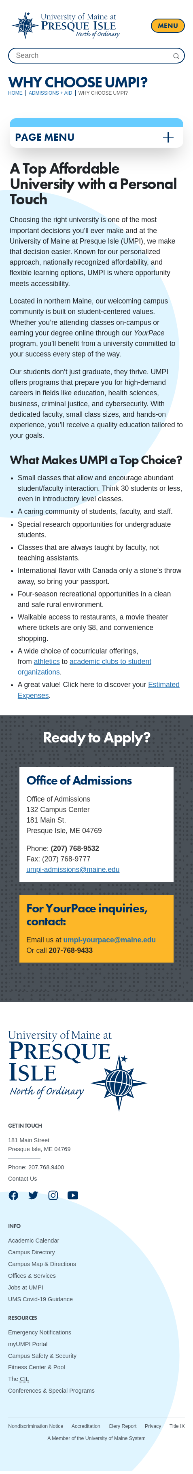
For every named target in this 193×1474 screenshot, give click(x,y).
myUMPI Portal (27, 1344)
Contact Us (22, 1179)
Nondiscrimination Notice (35, 1426)
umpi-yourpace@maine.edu (109, 940)
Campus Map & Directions (42, 1264)
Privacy (153, 1426)
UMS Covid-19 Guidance (40, 1299)
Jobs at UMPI (25, 1287)
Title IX (177, 1426)
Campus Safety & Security (42, 1356)
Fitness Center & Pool (36, 1367)
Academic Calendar (33, 1240)
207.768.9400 (46, 1167)
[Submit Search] (176, 56)
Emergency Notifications (39, 1332)
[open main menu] (168, 26)
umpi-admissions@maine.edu (72, 869)
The (18, 1379)
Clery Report (122, 1426)
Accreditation (86, 1426)
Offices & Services (32, 1276)
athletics (47, 661)
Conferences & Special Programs (51, 1390)
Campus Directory (31, 1252)
